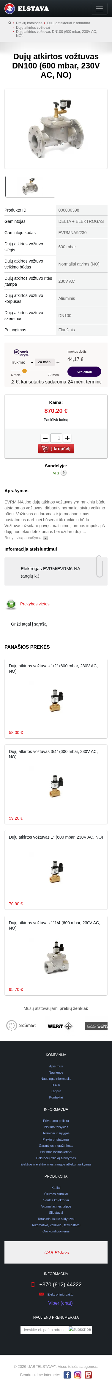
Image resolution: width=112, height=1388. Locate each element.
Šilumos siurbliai (56, 1194)
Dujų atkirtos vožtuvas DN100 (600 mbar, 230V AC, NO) (56, 34)
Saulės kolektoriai (56, 1200)
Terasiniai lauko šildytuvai (55, 1219)
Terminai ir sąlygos (56, 1133)
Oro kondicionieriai (56, 1231)
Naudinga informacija (56, 1078)
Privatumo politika (56, 1120)
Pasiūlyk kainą (56, 420)
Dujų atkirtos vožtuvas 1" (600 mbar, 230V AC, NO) (56, 837)
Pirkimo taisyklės (56, 1127)
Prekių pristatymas (55, 1139)
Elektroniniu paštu (60, 1294)
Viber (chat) (55, 1303)
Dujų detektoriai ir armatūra (68, 23)
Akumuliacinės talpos (56, 1206)
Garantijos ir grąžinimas (56, 1145)
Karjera (56, 1091)
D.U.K (56, 1085)
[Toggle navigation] (99, 9)
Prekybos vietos (35, 604)
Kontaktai (56, 1097)
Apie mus (56, 1066)
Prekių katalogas (29, 23)
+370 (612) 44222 (56, 1284)
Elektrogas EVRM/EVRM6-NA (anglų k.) (45, 570)
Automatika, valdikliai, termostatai (56, 1225)
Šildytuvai (56, 1212)
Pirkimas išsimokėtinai (56, 1152)
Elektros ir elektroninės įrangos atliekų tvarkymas (55, 1164)
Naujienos (56, 1072)
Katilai (56, 1187)
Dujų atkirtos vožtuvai (33, 27)
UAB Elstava (56, 1252)
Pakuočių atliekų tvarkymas (56, 1158)
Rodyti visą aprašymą (26, 537)
